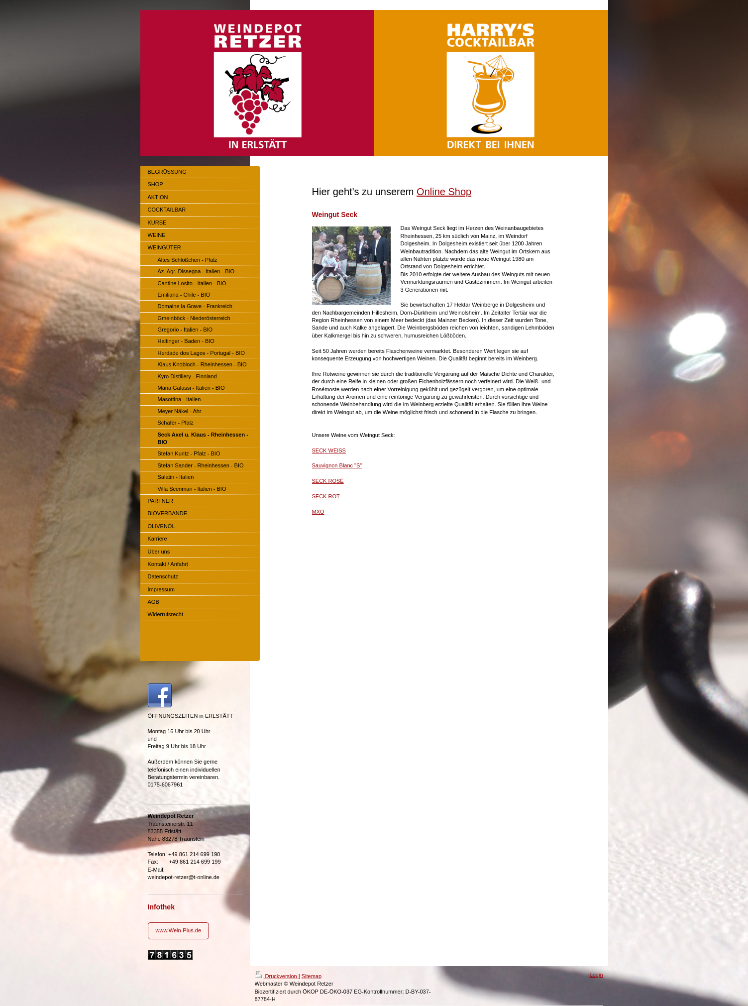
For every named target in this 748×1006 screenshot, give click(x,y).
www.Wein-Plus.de (179, 930)
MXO (318, 512)
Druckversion (277, 976)
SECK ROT (326, 496)
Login (596, 975)
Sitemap (311, 976)
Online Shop (444, 191)
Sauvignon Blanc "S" (337, 465)
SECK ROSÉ (328, 481)
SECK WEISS (329, 450)
